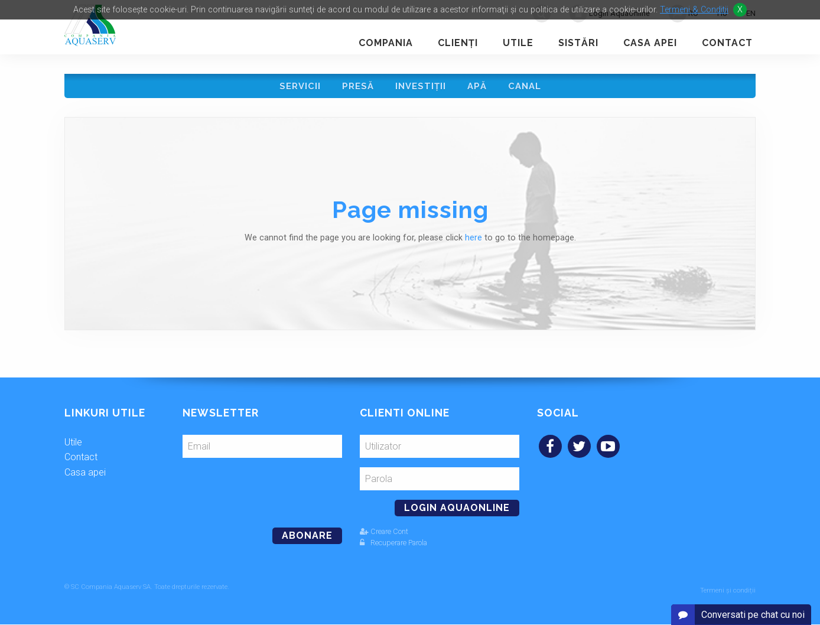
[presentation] (263, 492)
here (473, 242)
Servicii (296, 87)
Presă (356, 87)
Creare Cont (384, 535)
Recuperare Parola (393, 546)
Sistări (578, 42)
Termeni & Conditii (694, 10)
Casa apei (650, 42)
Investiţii (420, 87)
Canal (528, 87)
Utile (518, 42)
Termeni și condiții (728, 591)
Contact (727, 42)
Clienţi (458, 42)
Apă (478, 87)
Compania (386, 42)
